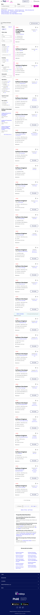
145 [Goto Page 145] (31, 506)
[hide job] (37, 27)
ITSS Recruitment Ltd (23, 371)
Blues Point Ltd (22, 284)
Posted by (4, 57)
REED (20, 587)
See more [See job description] (18, 41)
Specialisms (4, 79)
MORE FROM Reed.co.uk (20, 584)
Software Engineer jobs (19, 10)
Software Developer (7, 22)
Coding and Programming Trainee (20, 31)
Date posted (4, 74)
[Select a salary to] (7, 41)
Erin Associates (22, 153)
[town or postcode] (24, 6)
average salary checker (27, 540)
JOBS (20, 574)
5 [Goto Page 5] (28, 506)
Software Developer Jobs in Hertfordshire (32, 566)
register (19, 528)
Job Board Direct (23, 83)
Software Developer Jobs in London (17, 11)
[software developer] (4, 29)
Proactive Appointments (23, 404)
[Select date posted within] (7, 76)
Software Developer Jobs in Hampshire (20, 564)
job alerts (21, 526)
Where (18, 4)
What (2, 4)
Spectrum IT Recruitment (23, 99)
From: (3, 34)
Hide (3, 65)
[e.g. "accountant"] (8, 6)
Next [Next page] (34, 506)
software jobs (22, 533)
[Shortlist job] (35, 27)
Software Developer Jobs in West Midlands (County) (11, 13)
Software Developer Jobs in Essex (32, 563)
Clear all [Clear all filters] (10, 26)
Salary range (4, 32)
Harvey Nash (21, 202)
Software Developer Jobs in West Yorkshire (32, 556)
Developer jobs (11, 10)
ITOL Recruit (22, 34)
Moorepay (20, 169)
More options (4, 100)
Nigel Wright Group (22, 322)
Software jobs (4, 10)
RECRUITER (20, 577)
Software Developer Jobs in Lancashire (9, 12)
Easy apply (34, 106)
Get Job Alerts (20, 314)
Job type (3, 44)
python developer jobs (26, 534)
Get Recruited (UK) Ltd (23, 355)
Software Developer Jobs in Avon (20, 567)
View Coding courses (8, 134)
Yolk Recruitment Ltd (23, 338)
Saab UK (21, 50)
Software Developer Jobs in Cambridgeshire (32, 560)
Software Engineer (21, 49)
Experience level (5, 95)
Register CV (25, 1)
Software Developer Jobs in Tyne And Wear (32, 553)
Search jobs (36, 6)
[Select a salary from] (7, 37)
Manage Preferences (13, 611)
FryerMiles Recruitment (24, 437)
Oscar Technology (22, 185)
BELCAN (20, 453)
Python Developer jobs (29, 10)
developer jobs (29, 533)
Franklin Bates (21, 234)
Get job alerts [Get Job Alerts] (34, 23)
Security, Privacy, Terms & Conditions (24, 611)
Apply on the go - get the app (26, 509)
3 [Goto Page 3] (25, 506)
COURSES (20, 581)
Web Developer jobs (5, 11)
